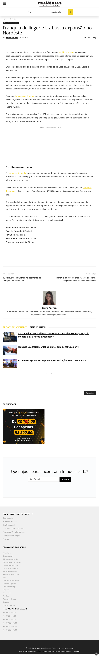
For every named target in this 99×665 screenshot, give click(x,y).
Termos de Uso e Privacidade (14, 532)
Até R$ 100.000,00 (10, 623)
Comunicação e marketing (12, 562)
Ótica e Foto (7, 593)
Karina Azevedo (12, 38)
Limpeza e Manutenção (11, 580)
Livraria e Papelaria (9, 583)
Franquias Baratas (10, 521)
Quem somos (8, 518)
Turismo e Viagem (9, 605)
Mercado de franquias (11, 23)
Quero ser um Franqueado (13, 528)
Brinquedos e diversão (10, 559)
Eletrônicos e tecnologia (11, 574)
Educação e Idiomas (10, 571)
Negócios (6, 590)
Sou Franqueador (9, 525)
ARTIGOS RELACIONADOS (15, 327)
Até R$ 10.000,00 (9, 612)
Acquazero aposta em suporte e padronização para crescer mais (52, 360)
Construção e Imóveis (10, 565)
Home (5, 19)
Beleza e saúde (8, 556)
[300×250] (23, 426)
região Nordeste (66, 52)
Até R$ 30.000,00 (9, 616)
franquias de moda (17, 173)
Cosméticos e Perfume (10, 568)
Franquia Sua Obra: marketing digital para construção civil (48, 346)
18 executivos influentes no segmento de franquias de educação (22, 279)
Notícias (13, 19)
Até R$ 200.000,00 (10, 626)
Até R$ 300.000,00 (10, 630)
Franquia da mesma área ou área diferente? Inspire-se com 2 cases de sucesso (76, 279)
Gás (4, 577)
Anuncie (6, 539)
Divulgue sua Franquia (11, 535)
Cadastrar (65, 479)
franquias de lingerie (24, 96)
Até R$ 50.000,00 (9, 619)
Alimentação (7, 553)
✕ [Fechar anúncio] (96, 654)
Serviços (6, 602)
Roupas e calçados (9, 599)
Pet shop (6, 596)
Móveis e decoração (9, 587)
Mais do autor (38, 327)
